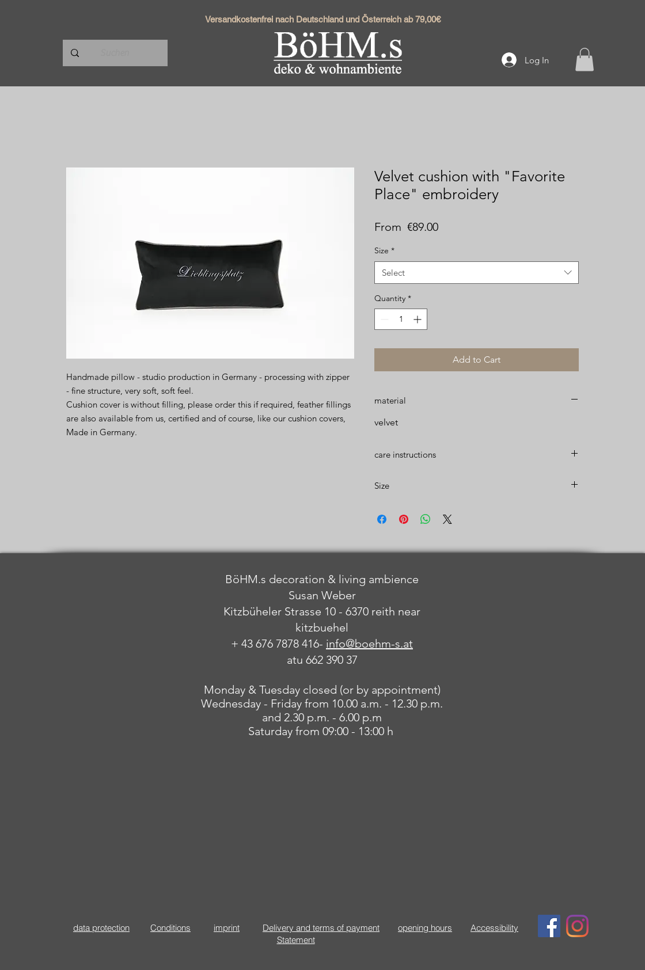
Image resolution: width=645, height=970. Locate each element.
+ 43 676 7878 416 (275, 644)
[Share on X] (447, 519)
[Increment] (418, 319)
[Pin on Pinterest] (404, 519)
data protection (101, 927)
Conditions (170, 927)
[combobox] (476, 272)
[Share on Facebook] (382, 519)
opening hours (425, 927)
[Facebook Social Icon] (549, 926)
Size (384, 250)
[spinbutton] (400, 319)
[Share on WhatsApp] (425, 519)
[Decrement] (383, 319)
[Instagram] (577, 926)
